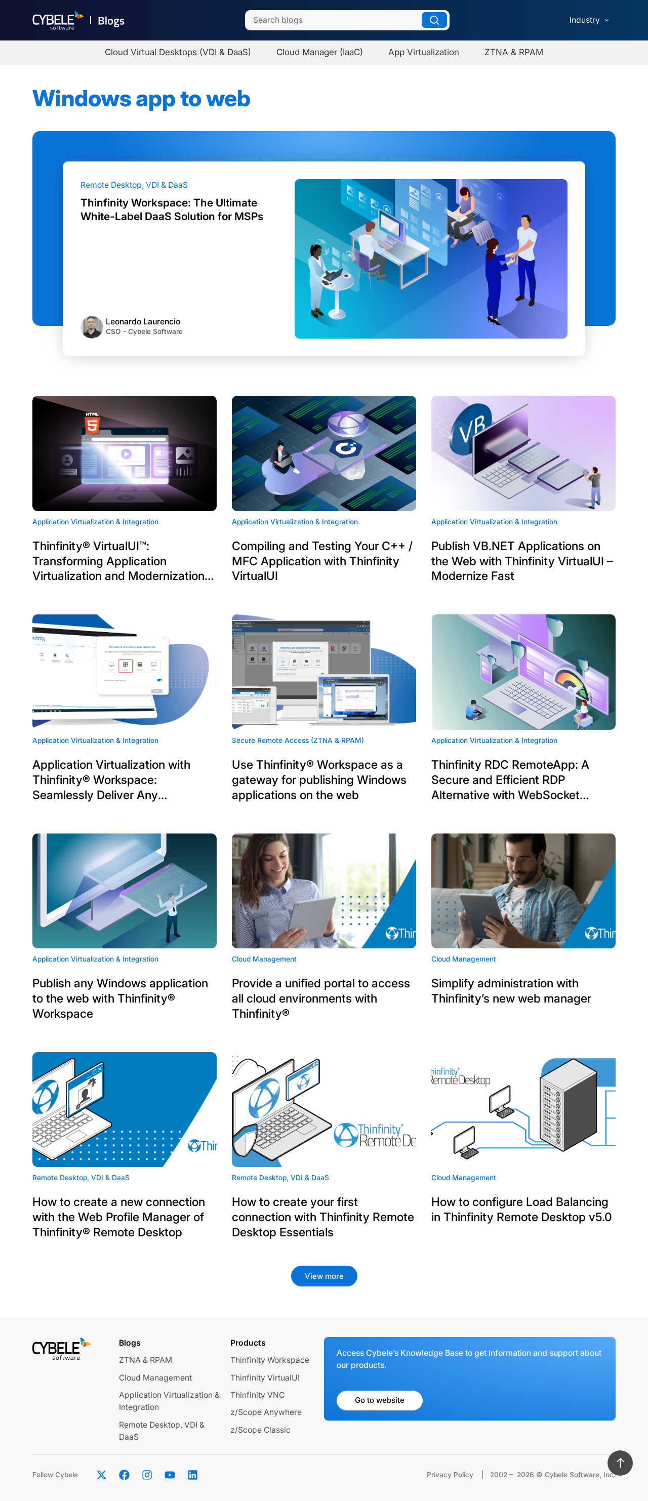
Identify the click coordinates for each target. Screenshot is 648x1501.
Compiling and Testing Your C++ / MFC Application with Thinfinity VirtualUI (322, 561)
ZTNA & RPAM (145, 1360)
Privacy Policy (450, 1475)
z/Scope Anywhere (266, 1412)
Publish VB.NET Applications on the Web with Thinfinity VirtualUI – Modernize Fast (522, 561)
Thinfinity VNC (257, 1395)
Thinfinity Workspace (269, 1360)
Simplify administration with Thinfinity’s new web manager (511, 991)
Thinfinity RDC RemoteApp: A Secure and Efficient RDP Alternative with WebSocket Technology (510, 780)
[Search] (347, 20)
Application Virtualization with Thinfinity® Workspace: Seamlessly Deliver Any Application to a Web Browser (111, 780)
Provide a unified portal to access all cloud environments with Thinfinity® (321, 998)
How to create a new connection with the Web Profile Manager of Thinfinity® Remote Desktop (118, 1217)
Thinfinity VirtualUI (265, 1378)
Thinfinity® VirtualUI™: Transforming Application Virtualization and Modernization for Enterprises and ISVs (118, 562)
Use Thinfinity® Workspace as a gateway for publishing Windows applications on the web (319, 780)
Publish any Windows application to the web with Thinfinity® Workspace (120, 998)
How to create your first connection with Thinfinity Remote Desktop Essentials (323, 1217)
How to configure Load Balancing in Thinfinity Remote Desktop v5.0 (521, 1209)
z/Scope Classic (260, 1430)
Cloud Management (155, 1378)
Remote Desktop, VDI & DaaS (134, 185)
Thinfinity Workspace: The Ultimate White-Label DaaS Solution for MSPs (171, 209)
